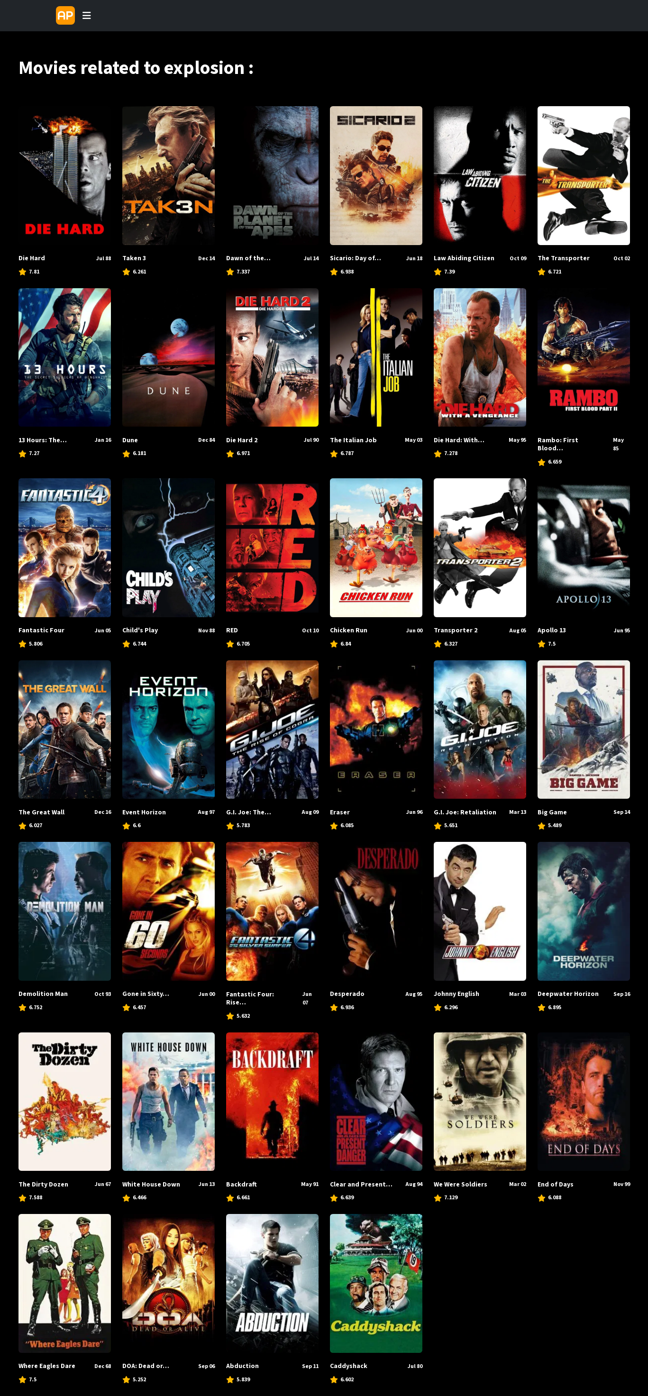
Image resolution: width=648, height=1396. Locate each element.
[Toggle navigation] (87, 15)
